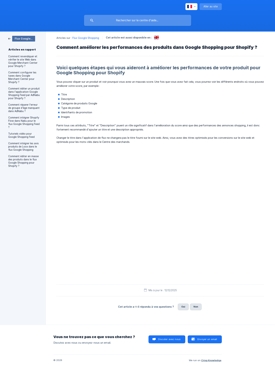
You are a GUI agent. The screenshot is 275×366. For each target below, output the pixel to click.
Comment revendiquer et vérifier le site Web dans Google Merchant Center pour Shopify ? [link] (22, 61)
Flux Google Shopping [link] (85, 37)
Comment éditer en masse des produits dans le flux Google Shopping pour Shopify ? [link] (23, 161)
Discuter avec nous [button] (169, 339)
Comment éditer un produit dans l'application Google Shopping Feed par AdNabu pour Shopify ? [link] (24, 93)
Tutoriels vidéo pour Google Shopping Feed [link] (21, 135)
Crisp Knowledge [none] (211, 360)
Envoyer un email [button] (207, 339)
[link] (21, 38)
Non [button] (195, 306)
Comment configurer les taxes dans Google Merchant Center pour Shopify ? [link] (22, 77)
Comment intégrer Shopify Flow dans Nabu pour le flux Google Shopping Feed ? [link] (24, 122)
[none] (191, 6)
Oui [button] (183, 306)
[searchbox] (137, 20)
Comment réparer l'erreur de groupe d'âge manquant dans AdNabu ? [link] (24, 108)
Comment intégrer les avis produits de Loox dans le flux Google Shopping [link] (23, 146)
